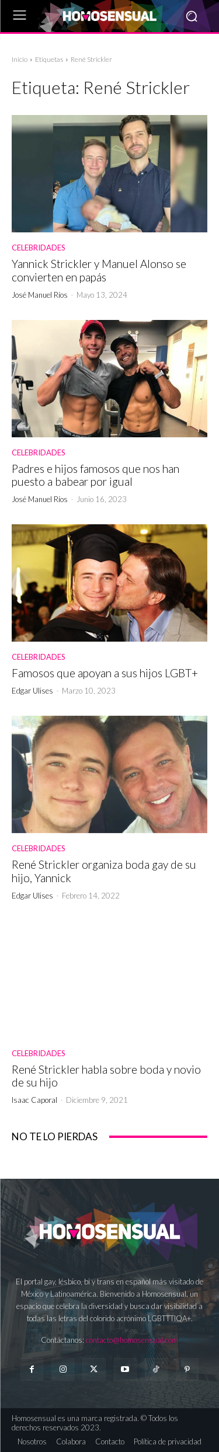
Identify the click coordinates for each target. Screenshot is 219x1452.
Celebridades (38, 248)
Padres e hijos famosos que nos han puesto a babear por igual (95, 475)
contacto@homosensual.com (132, 1340)
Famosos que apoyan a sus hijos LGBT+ (105, 673)
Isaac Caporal (34, 1100)
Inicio (19, 59)
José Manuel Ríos (40, 295)
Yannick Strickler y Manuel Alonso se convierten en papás (99, 270)
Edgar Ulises (32, 690)
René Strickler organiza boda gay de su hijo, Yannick (104, 871)
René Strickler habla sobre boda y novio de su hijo (106, 1076)
